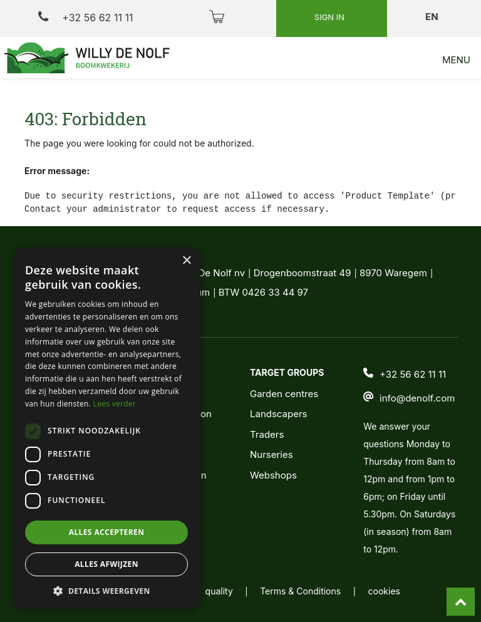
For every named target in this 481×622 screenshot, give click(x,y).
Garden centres (284, 394)
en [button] (432, 17)
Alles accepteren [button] (107, 532)
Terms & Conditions (300, 591)
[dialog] (106, 428)
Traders (267, 434)
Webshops (273, 475)
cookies (384, 591)
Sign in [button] (330, 17)
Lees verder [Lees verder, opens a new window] (115, 403)
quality (219, 591)
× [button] (186, 261)
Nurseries (271, 454)
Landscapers (279, 414)
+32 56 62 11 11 (85, 17)
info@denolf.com (417, 398)
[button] (106, 590)
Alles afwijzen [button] (106, 564)
